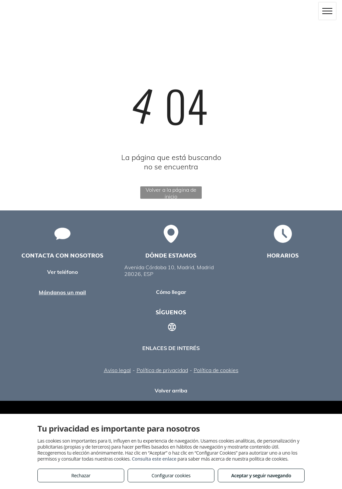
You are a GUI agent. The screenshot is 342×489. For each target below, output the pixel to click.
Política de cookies (216, 370)
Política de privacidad (162, 370)
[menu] (327, 11)
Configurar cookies (171, 475)
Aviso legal (117, 370)
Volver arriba (171, 390)
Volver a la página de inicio (171, 192)
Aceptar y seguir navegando (261, 475)
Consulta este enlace (154, 459)
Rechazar (80, 475)
